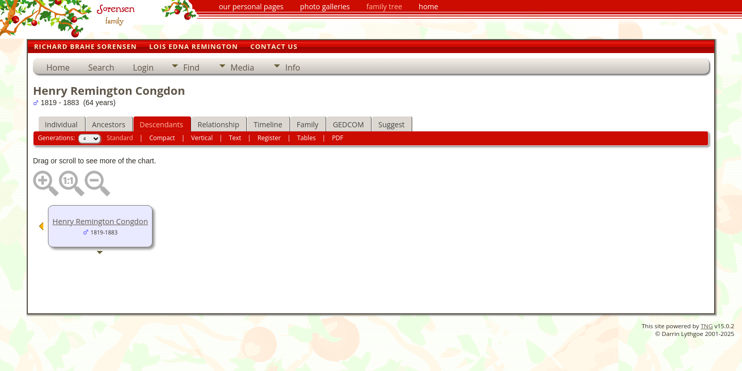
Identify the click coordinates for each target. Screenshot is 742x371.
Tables (306, 137)
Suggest (391, 124)
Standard (120, 137)
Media (242, 67)
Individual (61, 124)
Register (269, 137)
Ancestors (108, 124)
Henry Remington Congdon (100, 221)
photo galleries (325, 6)
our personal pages (251, 6)
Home (58, 67)
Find (191, 67)
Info (292, 67)
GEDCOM (348, 124)
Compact (162, 137)
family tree (384, 6)
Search (101, 67)
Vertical (202, 137)
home (429, 6)
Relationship (219, 124)
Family (307, 124)
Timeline (268, 124)
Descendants (161, 124)
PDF (337, 137)
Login (143, 67)
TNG (707, 326)
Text (235, 137)
